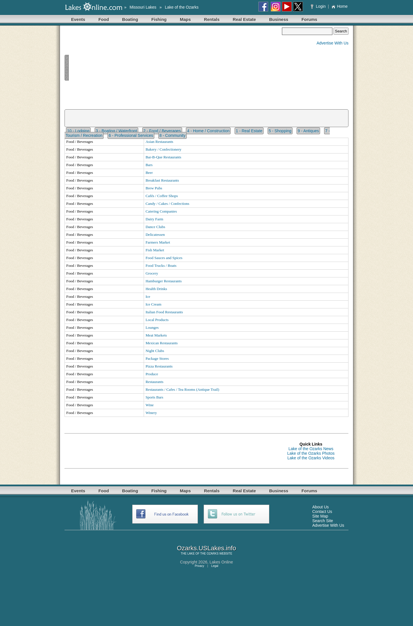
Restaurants (154, 382)
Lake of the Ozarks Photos (311, 453)
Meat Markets (156, 335)
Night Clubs (154, 351)
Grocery (151, 273)
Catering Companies (161, 211)
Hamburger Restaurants (163, 281)
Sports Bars (154, 397)
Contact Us (322, 511)
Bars (148, 165)
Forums (309, 19)
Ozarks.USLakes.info (206, 548)
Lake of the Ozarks (182, 7)
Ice (147, 296)
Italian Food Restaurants (164, 312)
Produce (151, 374)
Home (339, 6)
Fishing (159, 19)
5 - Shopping (280, 131)
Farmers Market (157, 242)
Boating (130, 19)
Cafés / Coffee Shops (161, 196)
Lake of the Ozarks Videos (310, 458)
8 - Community (172, 135)
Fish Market (154, 250)
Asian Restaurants (159, 141)
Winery (151, 413)
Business (278, 19)
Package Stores (157, 358)
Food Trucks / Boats (160, 265)
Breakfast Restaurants (162, 180)
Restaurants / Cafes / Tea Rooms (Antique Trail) (182, 389)
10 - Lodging (78, 131)
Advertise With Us (332, 43)
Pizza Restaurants (158, 366)
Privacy (199, 565)
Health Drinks (156, 289)
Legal (214, 565)
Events (78, 19)
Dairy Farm (154, 219)
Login (319, 6)
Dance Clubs (155, 227)
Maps (185, 19)
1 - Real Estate (249, 131)
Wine (149, 405)
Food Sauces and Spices (163, 258)
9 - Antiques (308, 131)
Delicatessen (155, 234)
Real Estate (244, 19)
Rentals (211, 19)
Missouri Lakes (143, 7)
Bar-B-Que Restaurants (163, 157)
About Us (320, 507)
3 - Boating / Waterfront (116, 131)
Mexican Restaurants (161, 343)
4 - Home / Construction (208, 131)
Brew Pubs (153, 188)
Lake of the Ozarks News (311, 448)
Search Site (322, 520)
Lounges (152, 327)
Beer (149, 172)
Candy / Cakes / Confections (167, 203)
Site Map (320, 516)
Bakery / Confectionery (163, 149)
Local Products (156, 320)
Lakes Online (221, 562)
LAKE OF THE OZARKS (203, 553)
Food (103, 19)
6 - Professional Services (131, 135)
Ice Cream (153, 304)
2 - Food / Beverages (162, 131)
